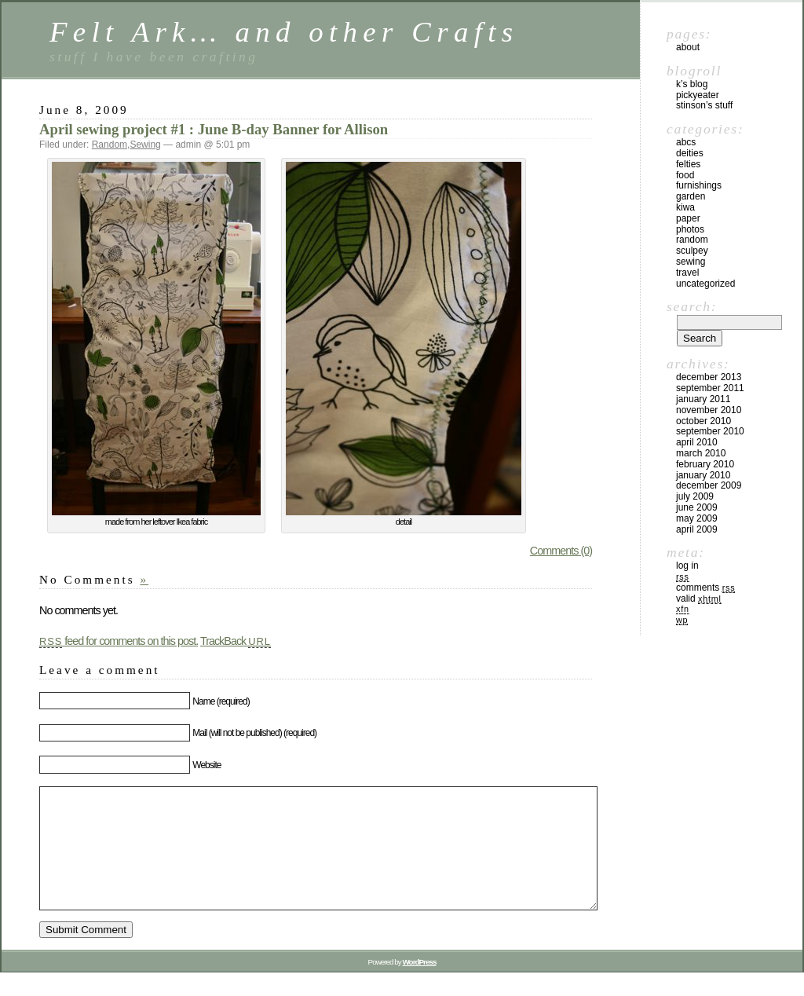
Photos (690, 229)
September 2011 (710, 388)
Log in (687, 565)
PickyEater (697, 95)
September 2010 (710, 431)
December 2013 (708, 377)
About (688, 47)
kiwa (685, 207)
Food (685, 175)
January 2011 (703, 399)
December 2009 (708, 485)
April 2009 (697, 529)
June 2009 (697, 507)
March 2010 (700, 453)
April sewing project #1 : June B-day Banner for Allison (213, 129)
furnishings (699, 185)
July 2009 (695, 496)
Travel (687, 272)
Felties (688, 164)
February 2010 (705, 464)
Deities (690, 153)
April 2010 (697, 442)
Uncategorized (705, 283)
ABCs (686, 142)
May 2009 (697, 518)
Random (109, 144)
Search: (692, 306)
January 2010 (703, 475)
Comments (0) (561, 550)
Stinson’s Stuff (704, 105)
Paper (688, 218)
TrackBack (235, 641)
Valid (699, 598)
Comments (705, 587)
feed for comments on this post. (118, 641)
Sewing (145, 144)
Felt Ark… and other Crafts (284, 32)
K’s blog (691, 84)
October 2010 (703, 421)
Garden (690, 196)
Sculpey (692, 250)
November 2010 (708, 410)
